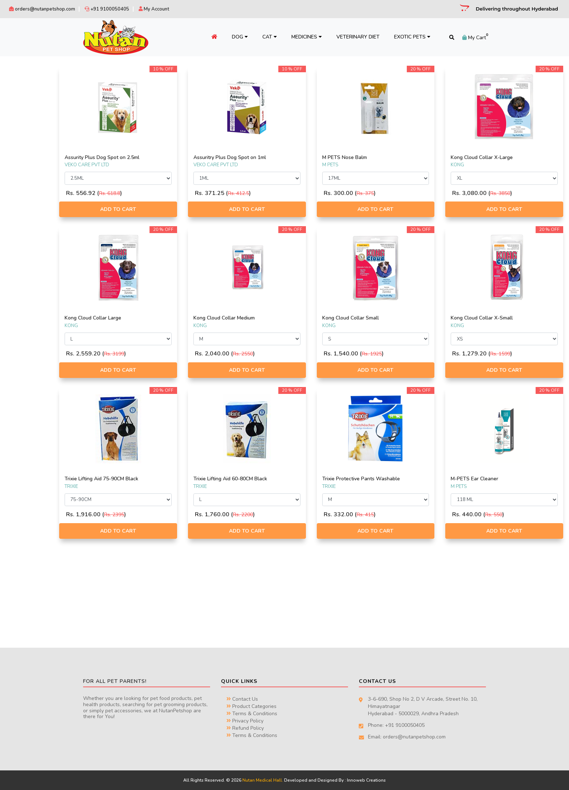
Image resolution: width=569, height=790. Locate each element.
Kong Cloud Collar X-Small (498, 317)
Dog (235, 36)
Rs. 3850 (516, 193)
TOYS (16, 214)
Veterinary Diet (353, 36)
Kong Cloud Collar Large (155, 317)
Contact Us (242, 699)
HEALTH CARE (25, 197)
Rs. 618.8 (172, 193)
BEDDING (20, 172)
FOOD (17, 147)
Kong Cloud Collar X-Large (498, 157)
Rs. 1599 (516, 353)
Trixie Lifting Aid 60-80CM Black (277, 478)
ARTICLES (21, 164)
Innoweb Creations (366, 780)
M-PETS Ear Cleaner (490, 478)
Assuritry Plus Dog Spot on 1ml (277, 157)
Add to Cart (173, 209)
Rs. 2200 (290, 514)
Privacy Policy (244, 720)
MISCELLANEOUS (28, 206)
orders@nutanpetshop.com (42, 9)
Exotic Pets (408, 36)
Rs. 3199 (177, 353)
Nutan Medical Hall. (262, 780)
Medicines (302, 36)
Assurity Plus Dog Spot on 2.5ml (164, 157)
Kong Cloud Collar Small (381, 317)
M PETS (18, 92)
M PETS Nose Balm (375, 157)
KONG (17, 110)
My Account (154, 9)
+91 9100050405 (107, 9)
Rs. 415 (396, 514)
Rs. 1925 (403, 353)
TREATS (19, 232)
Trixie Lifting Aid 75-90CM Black (164, 478)
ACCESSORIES (25, 155)
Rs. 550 (509, 514)
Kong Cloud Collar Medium (271, 317)
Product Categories (251, 706)
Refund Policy (245, 728)
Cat (265, 36)
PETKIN (18, 101)
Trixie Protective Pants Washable (392, 478)
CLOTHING (22, 181)
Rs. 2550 (290, 353)
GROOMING (23, 189)
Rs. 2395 (177, 514)
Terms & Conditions (251, 713)
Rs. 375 (396, 193)
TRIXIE (17, 84)
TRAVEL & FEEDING (31, 223)
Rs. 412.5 (285, 193)
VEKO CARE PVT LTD (32, 118)
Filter (95, 277)
